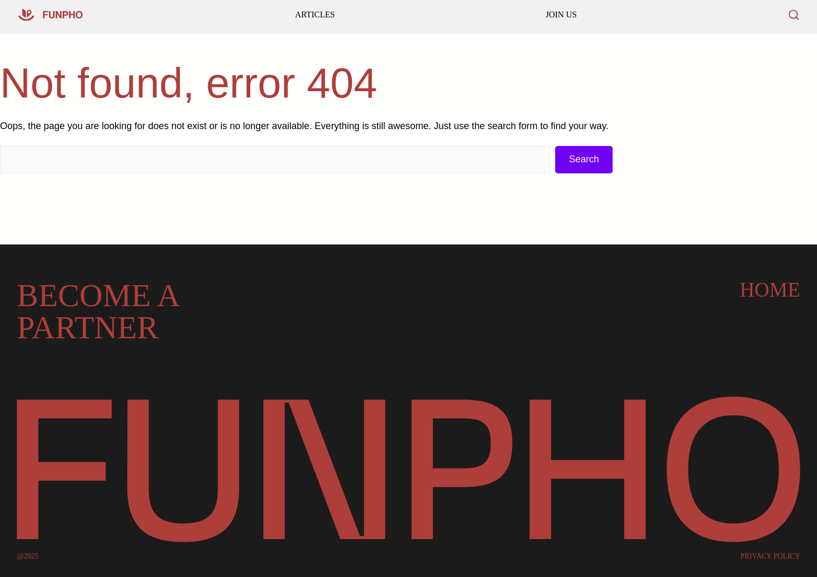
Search (584, 159)
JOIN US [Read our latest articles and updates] (561, 14)
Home (770, 289)
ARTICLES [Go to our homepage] (314, 14)
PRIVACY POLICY (770, 556)
